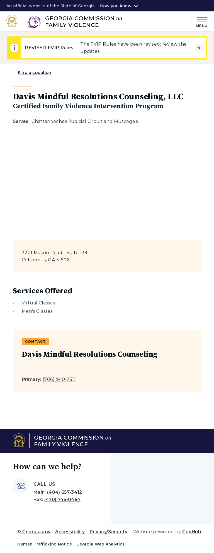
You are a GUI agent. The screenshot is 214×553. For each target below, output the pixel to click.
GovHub (191, 531)
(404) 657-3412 (64, 492)
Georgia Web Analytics (100, 544)
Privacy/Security (108, 531)
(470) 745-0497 (62, 499)
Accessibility (70, 531)
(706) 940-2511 (59, 379)
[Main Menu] (199, 21)
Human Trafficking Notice (44, 544)
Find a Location (34, 72)
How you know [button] (115, 6)
